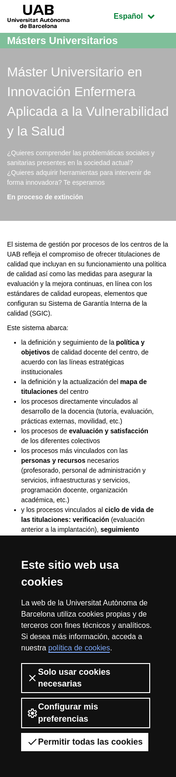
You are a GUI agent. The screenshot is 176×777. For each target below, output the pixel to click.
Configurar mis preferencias (62, 712)
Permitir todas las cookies (85, 741)
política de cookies (79, 648)
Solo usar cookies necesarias (68, 677)
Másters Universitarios (62, 40)
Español (141, 15)
